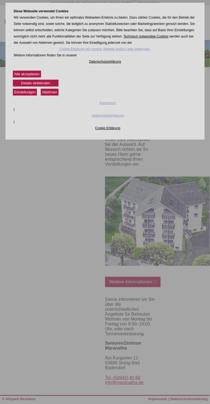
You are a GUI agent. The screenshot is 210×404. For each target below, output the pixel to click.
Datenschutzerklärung (105, 62)
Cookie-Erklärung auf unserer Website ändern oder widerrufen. (105, 49)
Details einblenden (35, 83)
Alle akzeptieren (27, 74)
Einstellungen (25, 92)
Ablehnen (49, 92)
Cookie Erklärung (107, 128)
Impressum (108, 103)
